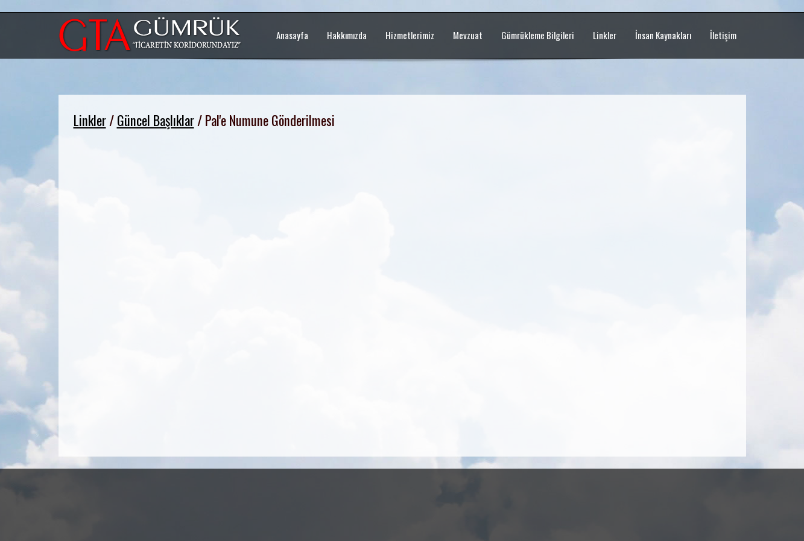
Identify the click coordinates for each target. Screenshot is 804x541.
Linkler (90, 120)
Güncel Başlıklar (155, 120)
